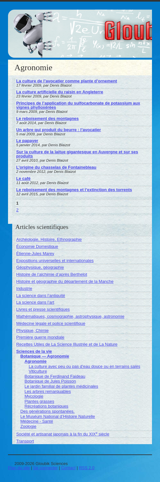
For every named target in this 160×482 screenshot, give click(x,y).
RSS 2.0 (86, 467)
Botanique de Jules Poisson (50, 381)
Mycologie (34, 396)
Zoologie (29, 426)
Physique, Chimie (32, 330)
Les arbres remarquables (48, 391)
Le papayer (27, 140)
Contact (68, 467)
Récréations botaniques (47, 406)
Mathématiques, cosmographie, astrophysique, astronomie (70, 316)
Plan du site (19, 467)
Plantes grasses (40, 401)
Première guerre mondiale (40, 337)
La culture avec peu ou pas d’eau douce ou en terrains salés (84, 366)
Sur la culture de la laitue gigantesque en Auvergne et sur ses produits (77, 153)
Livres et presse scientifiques (43, 309)
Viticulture (38, 371)
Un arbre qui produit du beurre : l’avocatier (58, 129)
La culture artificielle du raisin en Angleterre (59, 91)
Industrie (24, 288)
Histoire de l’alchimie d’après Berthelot (51, 274)
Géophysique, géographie (40, 267)
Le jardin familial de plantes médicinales (61, 386)
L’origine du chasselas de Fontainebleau (56, 167)
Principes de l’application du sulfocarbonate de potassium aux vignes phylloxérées (78, 105)
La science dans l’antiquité (40, 295)
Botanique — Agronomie (45, 356)
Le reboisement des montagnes (47, 118)
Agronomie (36, 361)
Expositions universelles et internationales (55, 260)
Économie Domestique (37, 246)
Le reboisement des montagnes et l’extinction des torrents (74, 189)
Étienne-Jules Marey (35, 253)
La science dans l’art (35, 302)
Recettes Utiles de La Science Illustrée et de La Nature (67, 344)
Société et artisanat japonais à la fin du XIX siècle (62, 434)
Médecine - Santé (37, 421)
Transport (25, 441)
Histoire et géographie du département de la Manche (65, 281)
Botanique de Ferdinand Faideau (55, 376)
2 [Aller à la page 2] (17, 209)
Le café (23, 178)
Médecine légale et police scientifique (50, 323)
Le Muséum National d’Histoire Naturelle (58, 416)
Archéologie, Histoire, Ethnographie (49, 239)
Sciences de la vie (34, 351)
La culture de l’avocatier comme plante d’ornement (66, 81)
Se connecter (45, 467)
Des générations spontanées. (48, 411)
